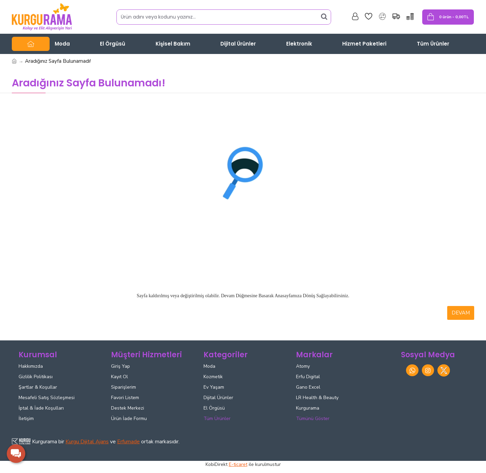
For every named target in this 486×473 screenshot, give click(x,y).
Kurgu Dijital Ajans (87, 441)
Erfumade (128, 441)
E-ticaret (238, 464)
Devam (461, 312)
